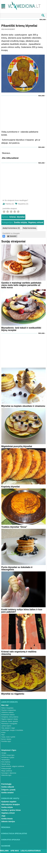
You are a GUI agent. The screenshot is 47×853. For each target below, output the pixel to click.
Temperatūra (5, 760)
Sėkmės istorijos (8, 821)
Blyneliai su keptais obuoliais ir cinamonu (23, 406)
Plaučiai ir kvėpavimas (8, 710)
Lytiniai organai (6, 726)
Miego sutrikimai (6, 771)
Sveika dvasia (7, 819)
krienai (12, 217)
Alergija (3, 753)
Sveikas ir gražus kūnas (11, 810)
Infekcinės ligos (6, 775)
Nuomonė (5, 846)
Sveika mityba (20, 222)
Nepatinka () (23, 204)
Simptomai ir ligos (8, 750)
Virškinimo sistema (7, 712)
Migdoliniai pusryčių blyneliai (16, 446)
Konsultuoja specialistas (14, 833)
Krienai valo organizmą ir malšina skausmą (18, 652)
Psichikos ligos (6, 741)
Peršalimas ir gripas (7, 757)
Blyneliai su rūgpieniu (12, 694)
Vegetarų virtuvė (35, 222)
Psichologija (6, 784)
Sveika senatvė (7, 793)
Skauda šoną (5, 764)
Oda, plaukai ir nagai (8, 728)
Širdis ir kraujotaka (7, 708)
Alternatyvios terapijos (10, 804)
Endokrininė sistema (8, 715)
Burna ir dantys (6, 739)
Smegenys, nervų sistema (9, 717)
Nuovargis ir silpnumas (8, 773)
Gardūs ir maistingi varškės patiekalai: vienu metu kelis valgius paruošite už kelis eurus (21, 285)
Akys (3, 735)
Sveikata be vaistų (10, 798)
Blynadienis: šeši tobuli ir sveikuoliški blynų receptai (21, 329)
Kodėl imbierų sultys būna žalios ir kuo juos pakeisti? (21, 610)
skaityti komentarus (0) (11, 228)
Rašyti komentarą (29, 228)
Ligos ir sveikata (9, 702)
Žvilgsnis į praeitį (8, 790)
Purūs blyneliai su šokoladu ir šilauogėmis (17, 568)
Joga (3, 816)
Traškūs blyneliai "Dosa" (14, 527)
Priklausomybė (6, 768)
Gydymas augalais (8, 802)
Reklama (43, 19)
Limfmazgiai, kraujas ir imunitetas (12, 730)
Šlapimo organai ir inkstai (9, 719)
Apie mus (15, 851)
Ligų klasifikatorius (31, 851)
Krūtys (3, 732)
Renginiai (5, 827)
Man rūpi (4, 705)
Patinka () (10, 204)
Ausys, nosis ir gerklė (8, 737)
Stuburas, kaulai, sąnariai (9, 721)
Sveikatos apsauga (10, 840)
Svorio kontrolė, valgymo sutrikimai (12, 766)
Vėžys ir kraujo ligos (7, 755)
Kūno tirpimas (5, 762)
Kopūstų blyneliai (10, 486)
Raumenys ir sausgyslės (9, 723)
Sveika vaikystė (7, 787)
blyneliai (21, 217)
